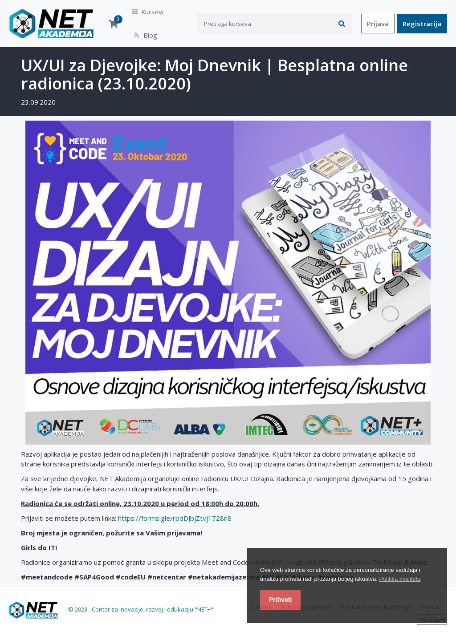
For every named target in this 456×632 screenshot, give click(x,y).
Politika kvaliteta (399, 578)
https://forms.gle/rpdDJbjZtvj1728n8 (175, 508)
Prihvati (280, 599)
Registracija (422, 18)
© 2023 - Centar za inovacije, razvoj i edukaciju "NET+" (140, 600)
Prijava (378, 18)
